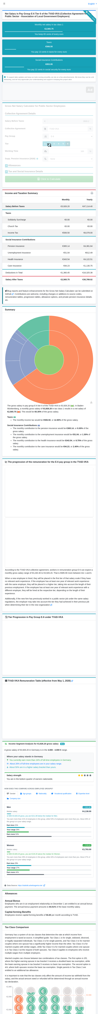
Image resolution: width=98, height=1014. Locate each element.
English (91, 4)
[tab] (11, 793)
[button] (4, 4)
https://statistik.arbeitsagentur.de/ (31, 885)
